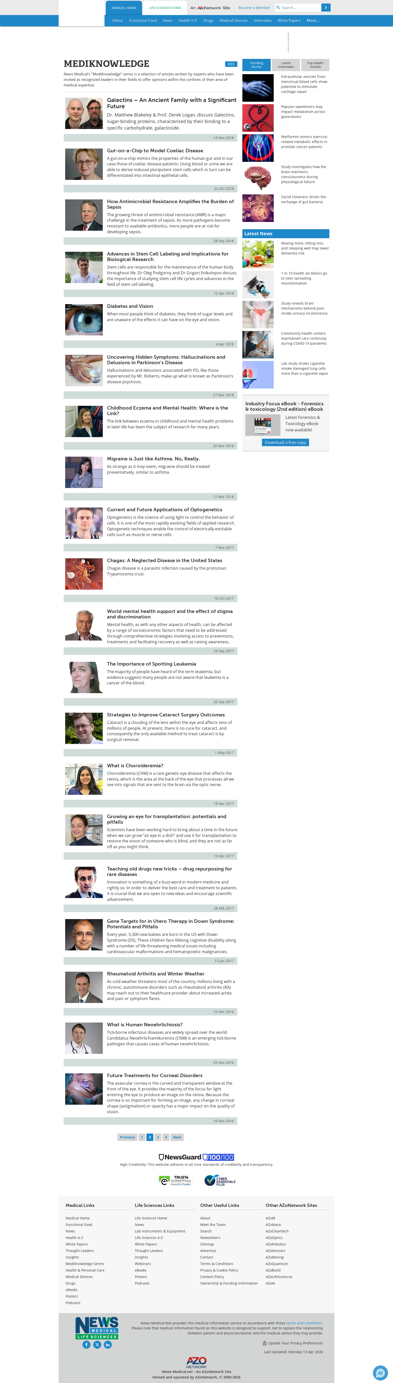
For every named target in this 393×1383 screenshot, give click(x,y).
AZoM (270, 1218)
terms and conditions (304, 1323)
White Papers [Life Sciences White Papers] (146, 1244)
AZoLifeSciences (279, 1276)
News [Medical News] (70, 1231)
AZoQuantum (277, 1263)
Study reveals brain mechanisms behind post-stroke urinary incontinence (304, 308)
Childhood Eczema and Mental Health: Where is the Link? (167, 410)
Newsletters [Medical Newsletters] (210, 1237)
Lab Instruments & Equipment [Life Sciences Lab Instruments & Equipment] (160, 1231)
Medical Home (124, 8)
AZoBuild (273, 1270)
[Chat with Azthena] (380, 1372)
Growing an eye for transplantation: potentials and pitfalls (166, 819)
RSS (231, 64)
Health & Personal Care (85, 1270)
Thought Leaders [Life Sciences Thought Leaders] (149, 1250)
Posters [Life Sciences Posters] (141, 1276)
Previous (127, 1137)
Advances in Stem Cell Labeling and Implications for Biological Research (168, 256)
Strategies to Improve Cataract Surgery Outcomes (166, 715)
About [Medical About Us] (205, 1218)
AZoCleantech (277, 1231)
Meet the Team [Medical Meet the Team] (213, 1224)
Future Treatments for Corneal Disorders (155, 1075)
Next (177, 1137)
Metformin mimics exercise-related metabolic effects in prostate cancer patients (304, 141)
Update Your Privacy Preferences (292, 1343)
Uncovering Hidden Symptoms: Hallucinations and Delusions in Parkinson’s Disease (166, 359)
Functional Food (79, 1224)
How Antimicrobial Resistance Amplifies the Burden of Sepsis (170, 204)
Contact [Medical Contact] (206, 1257)
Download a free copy (285, 442)
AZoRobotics (276, 1244)
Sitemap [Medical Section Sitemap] (207, 1244)
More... (313, 20)
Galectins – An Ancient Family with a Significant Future (172, 103)
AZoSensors (275, 1250)
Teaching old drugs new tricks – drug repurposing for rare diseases (169, 871)
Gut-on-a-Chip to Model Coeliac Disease (155, 151)
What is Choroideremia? (135, 766)
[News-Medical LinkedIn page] (108, 1345)
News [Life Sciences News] (139, 1224)
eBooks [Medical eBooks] (71, 1289)
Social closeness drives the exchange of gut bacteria (303, 199)
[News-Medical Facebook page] (86, 1345)
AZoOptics (274, 1237)
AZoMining (275, 1257)
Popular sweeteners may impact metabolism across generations (303, 111)
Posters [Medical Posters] (72, 1296)
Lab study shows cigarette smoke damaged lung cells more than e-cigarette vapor (304, 368)
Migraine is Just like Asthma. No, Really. (153, 459)
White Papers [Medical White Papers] (77, 1244)
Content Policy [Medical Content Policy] (212, 1276)
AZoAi (270, 1283)
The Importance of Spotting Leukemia (151, 664)
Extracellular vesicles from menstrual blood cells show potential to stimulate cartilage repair (304, 84)
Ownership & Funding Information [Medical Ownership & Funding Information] (229, 1283)
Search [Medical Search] (206, 1231)
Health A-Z (74, 1237)
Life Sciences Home (165, 8)
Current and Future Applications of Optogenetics (164, 510)
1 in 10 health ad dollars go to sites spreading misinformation (304, 278)
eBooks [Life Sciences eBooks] (141, 1270)
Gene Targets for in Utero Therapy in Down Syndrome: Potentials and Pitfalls (171, 924)
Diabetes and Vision (130, 306)
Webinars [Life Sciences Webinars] (143, 1263)
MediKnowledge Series (85, 1263)
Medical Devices (79, 1276)
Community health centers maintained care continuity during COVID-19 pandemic (304, 338)
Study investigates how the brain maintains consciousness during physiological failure (303, 174)
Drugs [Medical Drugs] (71, 1283)
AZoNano (273, 1224)
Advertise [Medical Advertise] (208, 1250)
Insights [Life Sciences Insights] (141, 1257)
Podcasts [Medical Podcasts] (73, 1302)
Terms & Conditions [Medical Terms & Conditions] (216, 1263)
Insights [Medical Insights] (72, 1257)
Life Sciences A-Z (149, 1237)
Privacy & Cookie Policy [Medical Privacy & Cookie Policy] (219, 1270)
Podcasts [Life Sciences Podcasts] (142, 1283)
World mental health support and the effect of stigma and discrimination (170, 614)
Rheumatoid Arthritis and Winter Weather (156, 974)
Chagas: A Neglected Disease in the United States (164, 560)
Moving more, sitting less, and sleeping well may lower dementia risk (305, 248)
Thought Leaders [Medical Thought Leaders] (80, 1250)
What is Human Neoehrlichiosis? (145, 1025)
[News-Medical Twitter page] (97, 1345)
